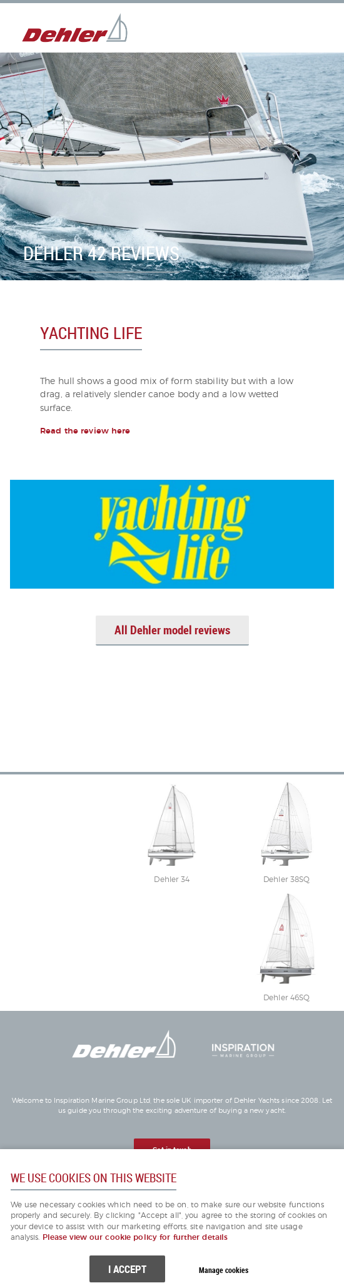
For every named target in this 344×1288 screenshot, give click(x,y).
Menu (303, 27)
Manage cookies (223, 1270)
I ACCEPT (127, 1269)
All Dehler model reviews (172, 630)
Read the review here (85, 431)
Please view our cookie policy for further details (135, 1237)
